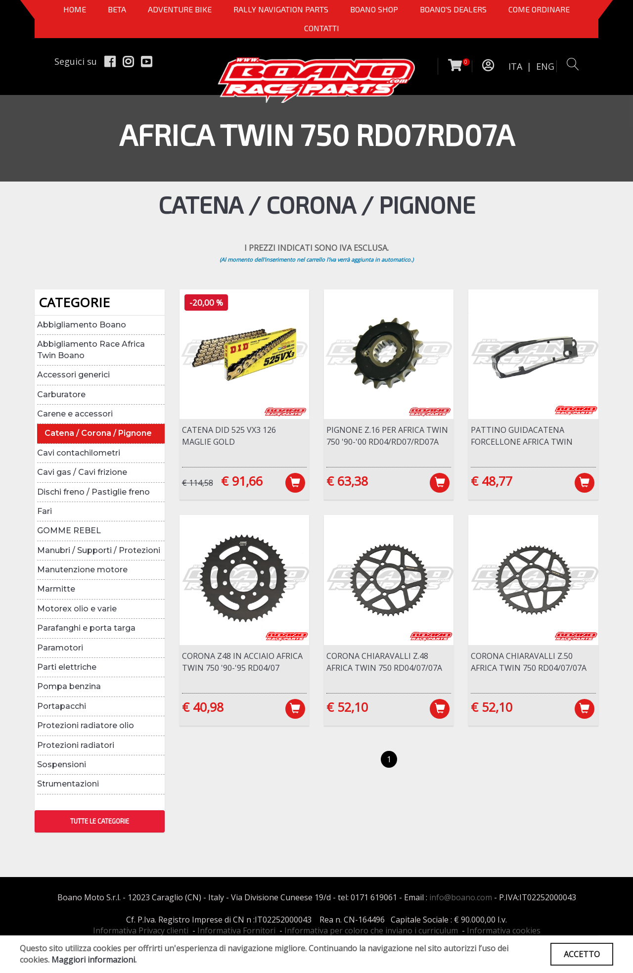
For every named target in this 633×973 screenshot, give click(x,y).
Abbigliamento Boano (81, 324)
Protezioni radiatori (75, 745)
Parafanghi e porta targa (86, 628)
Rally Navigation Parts (280, 9)
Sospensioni (61, 764)
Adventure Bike (180, 9)
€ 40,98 (203, 706)
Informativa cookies (504, 930)
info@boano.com (460, 897)
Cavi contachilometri (78, 453)
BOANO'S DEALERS (453, 9)
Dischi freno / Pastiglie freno (93, 492)
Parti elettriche (66, 667)
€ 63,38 (347, 480)
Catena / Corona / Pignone (98, 433)
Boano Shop (374, 9)
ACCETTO (582, 954)
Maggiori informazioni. (93, 959)
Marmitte (56, 589)
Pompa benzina (69, 686)
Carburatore (61, 394)
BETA (117, 9)
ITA (515, 66)
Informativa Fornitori (236, 930)
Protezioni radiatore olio (85, 725)
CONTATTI (321, 28)
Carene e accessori (75, 413)
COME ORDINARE (539, 9)
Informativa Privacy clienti (140, 930)
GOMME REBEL (69, 530)
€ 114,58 (197, 482)
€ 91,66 (242, 480)
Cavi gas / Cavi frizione (82, 472)
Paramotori (60, 647)
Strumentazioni (68, 783)
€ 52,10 (347, 706)
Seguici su (75, 61)
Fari (44, 511)
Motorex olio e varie (77, 608)
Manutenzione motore (82, 569)
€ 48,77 (491, 480)
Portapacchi (61, 706)
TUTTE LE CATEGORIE (99, 821)
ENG (545, 66)
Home (74, 9)
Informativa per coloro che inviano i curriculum (371, 930)
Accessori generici (73, 374)
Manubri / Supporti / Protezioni (98, 550)
